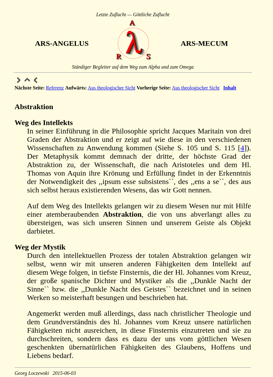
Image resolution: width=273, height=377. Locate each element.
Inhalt (229, 87)
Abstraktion (34, 107)
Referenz (55, 87)
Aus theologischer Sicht (111, 87)
